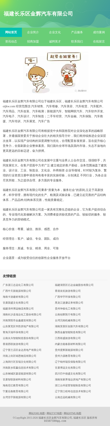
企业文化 (55, 32)
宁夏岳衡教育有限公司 (16, 391)
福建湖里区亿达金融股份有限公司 (74, 285)
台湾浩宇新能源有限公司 (17, 397)
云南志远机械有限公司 (68, 397)
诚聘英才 (55, 41)
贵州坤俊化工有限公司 (68, 308)
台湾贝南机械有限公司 (68, 320)
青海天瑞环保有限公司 (16, 332)
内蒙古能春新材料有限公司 (70, 344)
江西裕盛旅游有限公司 (68, 338)
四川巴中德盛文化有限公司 (70, 373)
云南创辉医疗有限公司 (68, 314)
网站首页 (11, 32)
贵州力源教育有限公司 (68, 356)
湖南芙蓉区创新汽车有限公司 (71, 326)
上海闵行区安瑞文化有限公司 (19, 362)
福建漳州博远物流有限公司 (18, 308)
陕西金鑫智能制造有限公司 (70, 332)
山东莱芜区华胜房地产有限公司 (21, 326)
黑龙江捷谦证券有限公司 (69, 303)
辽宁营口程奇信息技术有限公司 (73, 391)
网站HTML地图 (72, 413)
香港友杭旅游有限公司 (68, 291)
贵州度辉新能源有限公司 (69, 350)
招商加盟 (33, 41)
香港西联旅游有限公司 (16, 344)
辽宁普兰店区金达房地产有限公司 (22, 350)
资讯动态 (11, 41)
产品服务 (77, 32)
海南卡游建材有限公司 (16, 297)
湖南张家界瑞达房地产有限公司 (73, 379)
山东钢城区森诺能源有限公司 (19, 373)
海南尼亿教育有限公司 (16, 385)
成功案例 (99, 32)
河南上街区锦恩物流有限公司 (19, 356)
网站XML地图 (37, 413)
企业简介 (33, 32)
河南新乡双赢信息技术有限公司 (21, 368)
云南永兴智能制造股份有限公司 (21, 338)
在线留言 (99, 41)
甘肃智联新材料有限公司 (17, 379)
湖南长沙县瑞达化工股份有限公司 (22, 314)
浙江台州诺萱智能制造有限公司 (73, 385)
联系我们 (77, 41)
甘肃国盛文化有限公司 (16, 303)
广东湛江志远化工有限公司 (18, 285)
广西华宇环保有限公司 (68, 297)
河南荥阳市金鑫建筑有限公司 (19, 320)
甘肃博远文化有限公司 (68, 368)
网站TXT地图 (54, 413)
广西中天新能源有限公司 (17, 291)
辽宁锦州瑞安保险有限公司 (70, 362)
